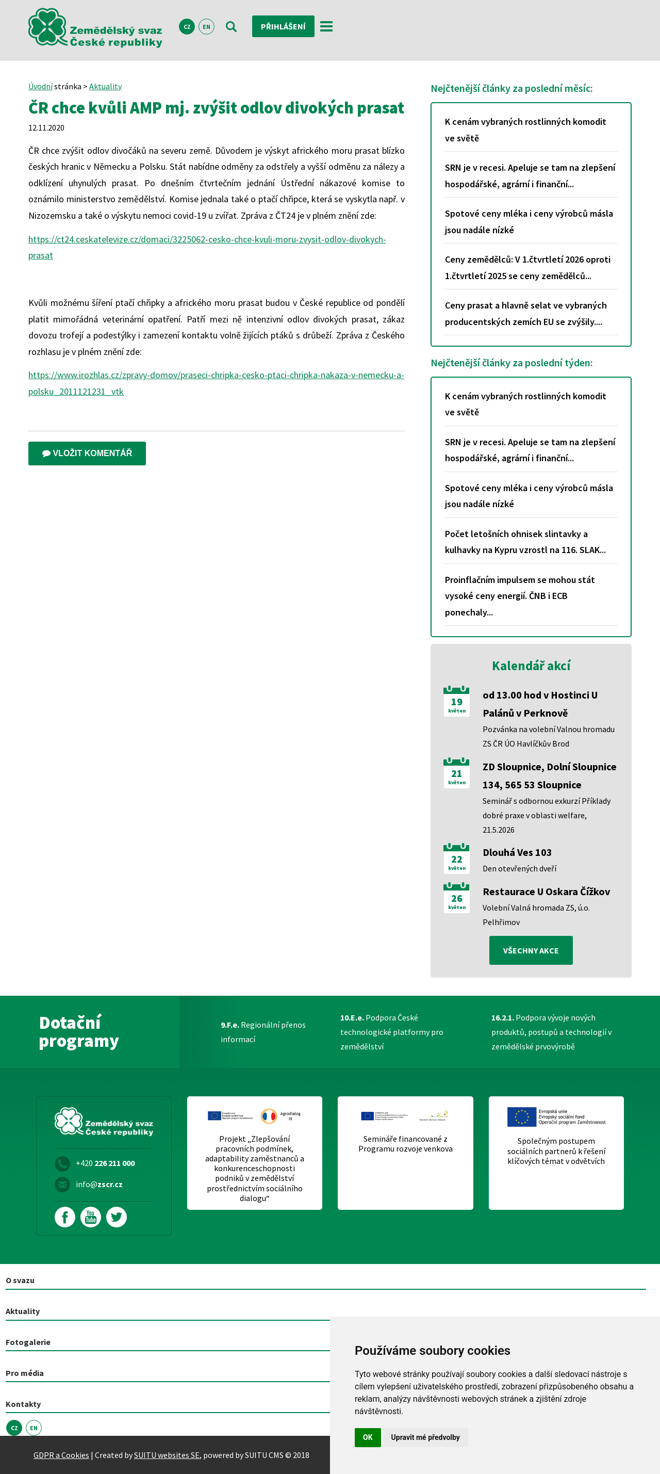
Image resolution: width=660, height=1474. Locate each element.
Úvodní (40, 86)
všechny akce (531, 950)
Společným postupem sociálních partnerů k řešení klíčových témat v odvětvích (556, 1150)
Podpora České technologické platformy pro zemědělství (391, 1031)
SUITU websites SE (167, 1455)
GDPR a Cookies (61, 1455)
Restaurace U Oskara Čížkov (546, 891)
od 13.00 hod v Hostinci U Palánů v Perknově (540, 703)
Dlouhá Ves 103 (517, 852)
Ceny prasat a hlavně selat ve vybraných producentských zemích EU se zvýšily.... (526, 313)
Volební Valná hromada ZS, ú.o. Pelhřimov (536, 914)
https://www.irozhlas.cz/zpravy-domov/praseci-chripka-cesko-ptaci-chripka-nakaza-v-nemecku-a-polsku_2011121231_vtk (216, 383)
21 (457, 773)
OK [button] (368, 1437)
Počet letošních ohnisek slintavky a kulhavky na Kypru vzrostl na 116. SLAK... (525, 542)
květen (457, 711)
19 (457, 701)
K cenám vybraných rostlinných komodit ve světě (525, 130)
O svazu (20, 1280)
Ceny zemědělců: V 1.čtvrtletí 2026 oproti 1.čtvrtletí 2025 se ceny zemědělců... (527, 267)
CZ (187, 26)
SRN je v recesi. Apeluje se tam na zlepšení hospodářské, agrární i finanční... (530, 175)
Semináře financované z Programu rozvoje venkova (405, 1144)
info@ (99, 1184)
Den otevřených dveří (519, 868)
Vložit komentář (87, 453)
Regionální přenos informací (263, 1031)
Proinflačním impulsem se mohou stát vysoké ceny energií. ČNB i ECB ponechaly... (520, 596)
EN (206, 26)
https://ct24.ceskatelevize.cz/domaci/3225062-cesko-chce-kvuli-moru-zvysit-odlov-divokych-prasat (207, 247)
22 (457, 859)
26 (457, 898)
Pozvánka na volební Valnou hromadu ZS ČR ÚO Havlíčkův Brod (549, 736)
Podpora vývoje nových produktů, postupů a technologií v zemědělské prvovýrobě (551, 1031)
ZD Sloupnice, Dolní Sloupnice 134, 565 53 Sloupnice (550, 775)
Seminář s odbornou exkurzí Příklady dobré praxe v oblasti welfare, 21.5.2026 (546, 815)
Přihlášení (283, 26)
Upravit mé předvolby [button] (425, 1437)
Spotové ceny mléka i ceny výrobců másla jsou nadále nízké (529, 221)
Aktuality (105, 86)
